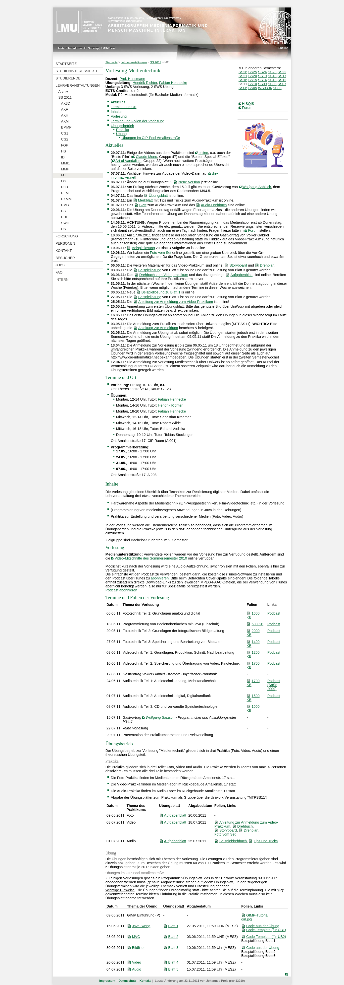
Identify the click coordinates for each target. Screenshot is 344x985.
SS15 (252, 80)
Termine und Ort (123, 107)
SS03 (277, 88)
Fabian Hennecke (173, 83)
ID (63, 157)
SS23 (272, 72)
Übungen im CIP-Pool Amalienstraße (150, 138)
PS (63, 211)
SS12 (282, 80)
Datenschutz (127, 981)
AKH (64, 115)
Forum (247, 108)
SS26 (243, 72)
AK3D (65, 103)
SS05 (252, 88)
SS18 (272, 76)
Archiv (63, 91)
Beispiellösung (143, 248)
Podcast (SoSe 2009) (273, 685)
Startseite (66, 64)
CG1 (64, 133)
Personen (65, 243)
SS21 (243, 76)
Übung (121, 134)
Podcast (273, 613)
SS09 (262, 84)
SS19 (262, 76)
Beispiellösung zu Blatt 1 (160, 292)
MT (63, 175)
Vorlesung (119, 116)
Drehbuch (245, 826)
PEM (65, 193)
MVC (136, 937)
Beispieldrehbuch (233, 841)
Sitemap (93, 48)
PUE (64, 217)
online (203, 153)
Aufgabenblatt (242, 275)
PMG (65, 205)
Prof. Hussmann (132, 79)
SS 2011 (65, 97)
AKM (65, 121)
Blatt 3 (173, 948)
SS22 (282, 72)
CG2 (64, 139)
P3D (64, 187)
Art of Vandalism (128, 161)
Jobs (60, 265)
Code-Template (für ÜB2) (266, 937)
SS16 (243, 80)
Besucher (65, 258)
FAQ (58, 272)
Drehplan (267, 265)
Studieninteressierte (76, 71)
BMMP (66, 127)
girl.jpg (246, 919)
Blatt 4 (173, 962)
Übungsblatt (158, 196)
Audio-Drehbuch (214, 205)
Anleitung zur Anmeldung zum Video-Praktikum (175, 302)
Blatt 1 (173, 926)
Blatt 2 (173, 937)
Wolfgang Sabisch (256, 187)
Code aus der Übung (262, 926)
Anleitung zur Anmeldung (158, 328)
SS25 (252, 72)
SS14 (262, 80)
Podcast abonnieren (121, 590)
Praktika (122, 130)
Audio (136, 969)
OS (63, 181)
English (283, 47)
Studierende (67, 78)
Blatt (143, 205)
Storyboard (238, 265)
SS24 (262, 72)
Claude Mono (146, 157)
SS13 (272, 80)
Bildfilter (138, 948)
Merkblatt (145, 200)
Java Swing (141, 926)
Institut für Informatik (72, 48)
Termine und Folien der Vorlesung (137, 121)
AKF (64, 109)
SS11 (243, 84)
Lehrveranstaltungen (77, 85)
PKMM (66, 199)
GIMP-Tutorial (257, 915)
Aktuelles (118, 102)
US (63, 229)
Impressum (107, 981)
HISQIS (248, 104)
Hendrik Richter (145, 83)
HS (63, 151)
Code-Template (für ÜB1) (266, 930)
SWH (65, 223)
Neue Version (189, 182)
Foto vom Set (160, 253)
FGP (64, 145)
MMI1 (65, 163)
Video (136, 962)
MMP (65, 169)
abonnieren (160, 578)
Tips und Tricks (266, 841)
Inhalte (116, 112)
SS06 (243, 88)
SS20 (252, 76)
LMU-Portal (108, 48)
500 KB (257, 624)
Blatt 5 (173, 969)
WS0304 (265, 88)
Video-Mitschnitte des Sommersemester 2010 (151, 558)
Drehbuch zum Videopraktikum (163, 275)
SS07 (282, 84)
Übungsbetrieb (122, 126)
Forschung (66, 236)
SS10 (252, 84)
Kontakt (63, 251)
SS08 (272, 84)
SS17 (282, 76)
